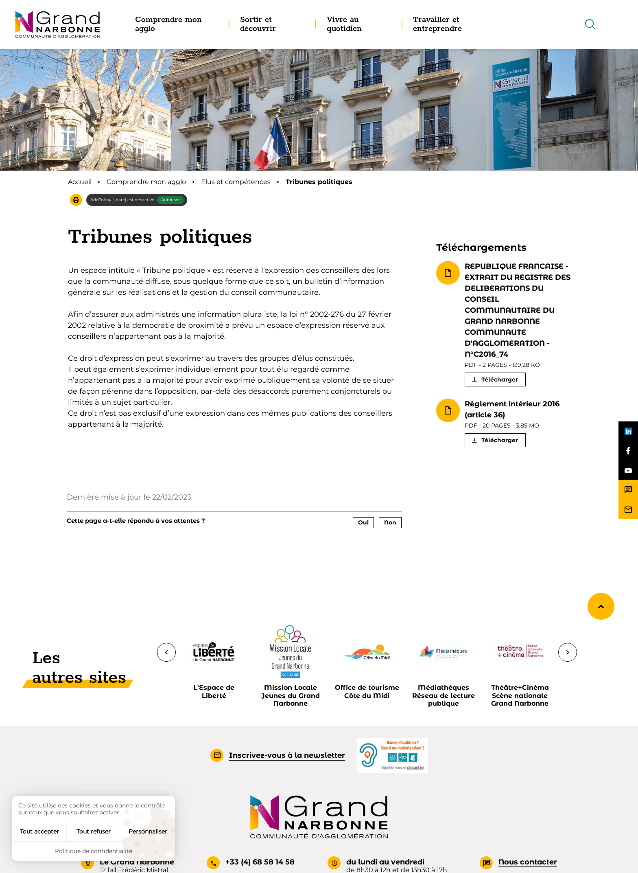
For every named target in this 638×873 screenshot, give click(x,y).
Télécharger (499, 379)
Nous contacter (527, 862)
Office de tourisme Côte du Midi (367, 691)
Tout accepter (39, 831)
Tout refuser (93, 831)
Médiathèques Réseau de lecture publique (443, 695)
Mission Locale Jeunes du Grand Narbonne (290, 695)
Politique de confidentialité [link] (93, 851)
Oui (363, 522)
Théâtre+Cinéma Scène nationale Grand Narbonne (520, 695)
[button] (76, 200)
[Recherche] (590, 24)
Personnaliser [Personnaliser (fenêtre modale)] (148, 831)
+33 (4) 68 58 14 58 (260, 862)
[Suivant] (567, 652)
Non (390, 522)
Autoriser (170, 199)
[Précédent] (166, 652)
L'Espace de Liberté (213, 691)
